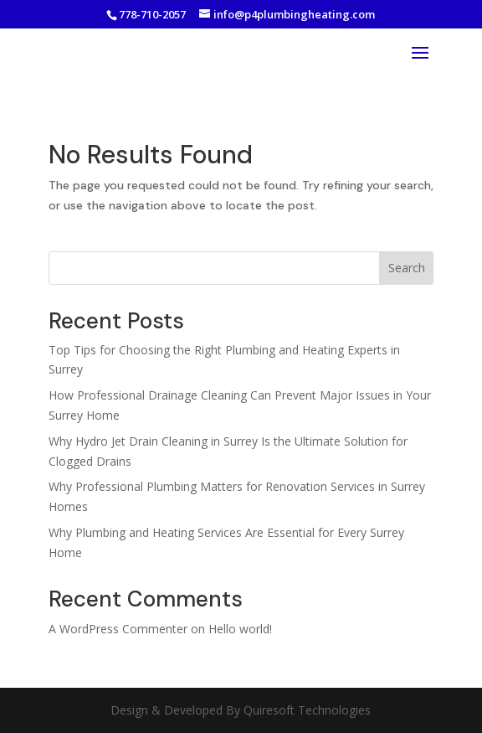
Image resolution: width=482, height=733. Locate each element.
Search (406, 268)
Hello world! (240, 629)
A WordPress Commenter (118, 629)
